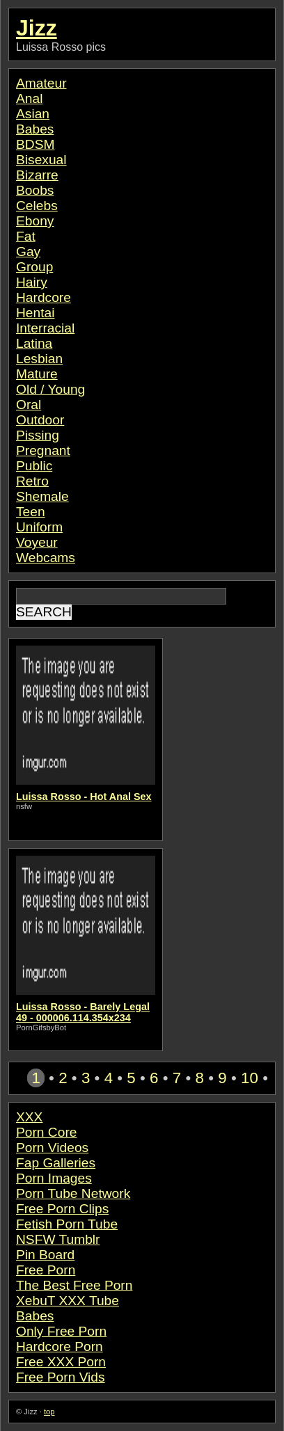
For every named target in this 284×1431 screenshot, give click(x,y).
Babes (35, 129)
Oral (28, 404)
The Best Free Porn (74, 1285)
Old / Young (50, 389)
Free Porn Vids (60, 1377)
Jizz (36, 27)
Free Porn (45, 1270)
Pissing (37, 435)
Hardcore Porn (59, 1346)
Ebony (35, 221)
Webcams (45, 557)
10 (249, 1078)
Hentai (35, 312)
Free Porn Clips (62, 1208)
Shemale (42, 496)
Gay (28, 251)
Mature (37, 374)
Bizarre (37, 175)
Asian (32, 113)
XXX (29, 1117)
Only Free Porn (61, 1331)
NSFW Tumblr (58, 1239)
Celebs (37, 205)
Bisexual (41, 159)
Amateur (41, 83)
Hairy (31, 282)
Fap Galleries (55, 1163)
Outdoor (40, 420)
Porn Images (54, 1178)
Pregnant (43, 450)
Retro (32, 481)
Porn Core (46, 1132)
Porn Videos (52, 1147)
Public (34, 465)
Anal (29, 98)
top (49, 1411)
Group (34, 266)
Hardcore (43, 297)
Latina (34, 343)
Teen (30, 511)
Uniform (39, 527)
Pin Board (45, 1254)
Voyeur (37, 542)
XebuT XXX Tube (67, 1300)
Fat (26, 236)
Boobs (35, 190)
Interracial (45, 328)
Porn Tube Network (73, 1193)
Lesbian (39, 358)
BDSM (35, 144)
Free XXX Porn (61, 1361)
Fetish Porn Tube (67, 1224)
